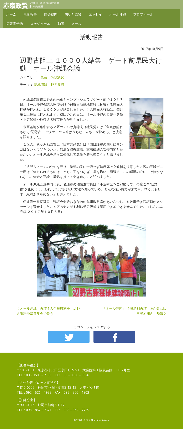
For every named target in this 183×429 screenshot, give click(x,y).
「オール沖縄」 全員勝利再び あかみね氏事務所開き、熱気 (134, 311)
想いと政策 (73, 15)
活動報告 (30, 15)
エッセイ (95, 15)
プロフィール (143, 15)
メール (76, 24)
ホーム (11, 15)
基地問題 (40, 84)
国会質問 (50, 15)
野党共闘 (57, 84)
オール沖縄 (117, 15)
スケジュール (40, 24)
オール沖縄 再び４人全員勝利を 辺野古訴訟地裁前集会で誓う (48, 311)
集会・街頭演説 (52, 77)
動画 (60, 24)
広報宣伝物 (14, 24)
